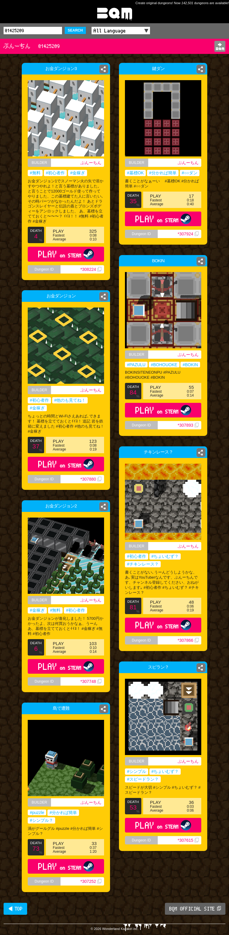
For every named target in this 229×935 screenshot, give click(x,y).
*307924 (188, 234)
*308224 (91, 269)
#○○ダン (190, 172)
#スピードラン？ (143, 779)
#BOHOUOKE (164, 364)
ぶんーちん (92, 162)
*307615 (188, 840)
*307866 (188, 640)
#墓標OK (135, 172)
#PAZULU (136, 364)
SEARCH (75, 30)
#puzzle (37, 812)
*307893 (188, 425)
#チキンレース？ (143, 564)
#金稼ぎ (77, 172)
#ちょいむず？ (165, 556)
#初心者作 (55, 172)
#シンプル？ (41, 820)
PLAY (66, 254)
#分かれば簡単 (163, 172)
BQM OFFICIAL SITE (195, 909)
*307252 (91, 881)
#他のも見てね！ (70, 400)
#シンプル (136, 771)
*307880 (91, 479)
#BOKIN (190, 364)
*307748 (91, 681)
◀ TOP (15, 909)
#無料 (35, 172)
